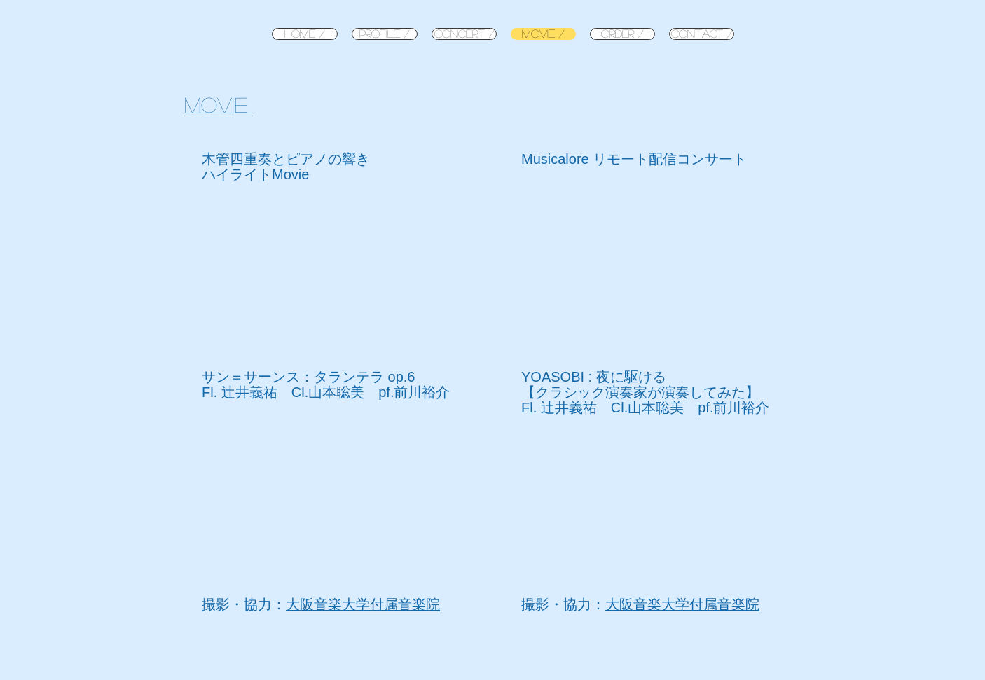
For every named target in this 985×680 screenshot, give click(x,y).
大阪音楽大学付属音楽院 (363, 604)
